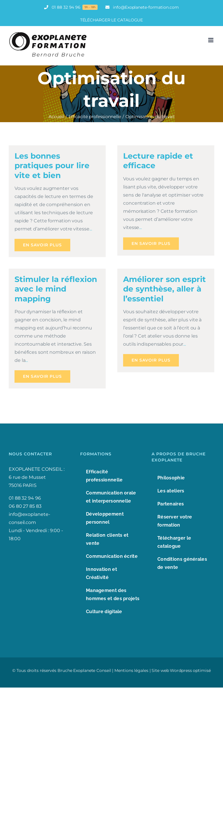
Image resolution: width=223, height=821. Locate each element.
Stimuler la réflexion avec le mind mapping (56, 288)
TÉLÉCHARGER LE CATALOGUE (111, 20)
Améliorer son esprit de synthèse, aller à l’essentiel (164, 288)
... (90, 229)
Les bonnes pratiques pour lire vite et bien (52, 165)
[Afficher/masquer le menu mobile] (211, 40)
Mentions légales (131, 670)
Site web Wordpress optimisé (181, 670)
